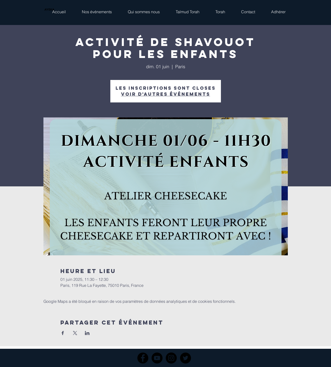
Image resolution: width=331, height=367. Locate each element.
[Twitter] (185, 358)
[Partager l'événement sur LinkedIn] (87, 333)
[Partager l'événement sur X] (75, 333)
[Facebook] (142, 358)
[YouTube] (157, 358)
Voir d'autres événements (165, 94)
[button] (97, 9)
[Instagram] (171, 358)
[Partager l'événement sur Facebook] (62, 333)
